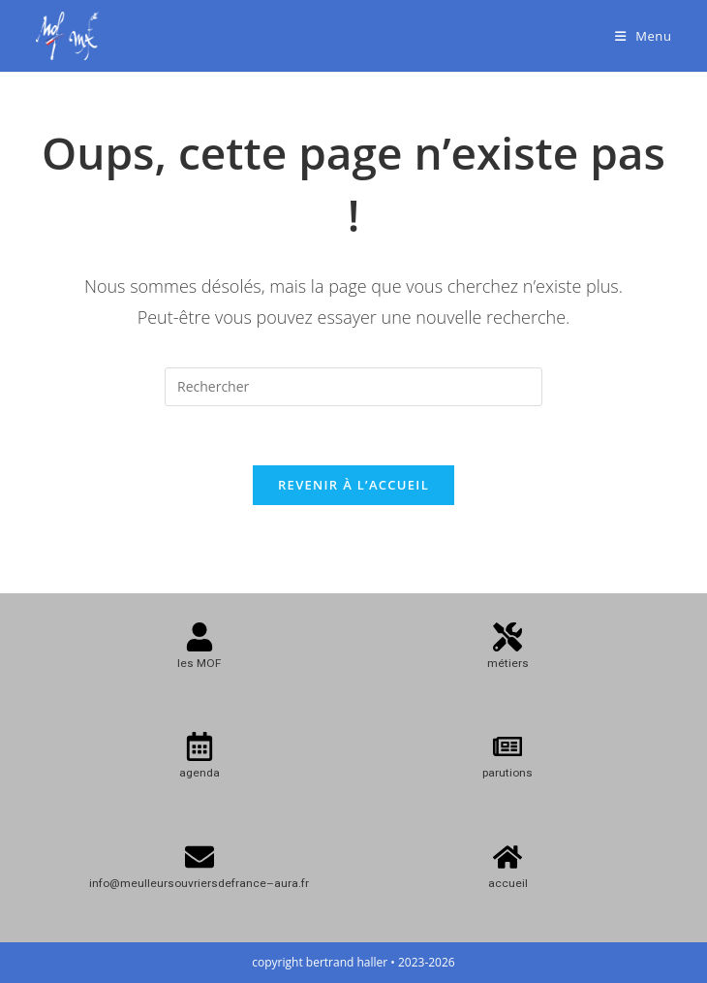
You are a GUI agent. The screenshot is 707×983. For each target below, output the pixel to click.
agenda (199, 772)
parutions (507, 772)
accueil (508, 883)
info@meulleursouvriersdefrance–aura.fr (199, 883)
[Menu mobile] (643, 36)
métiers (508, 663)
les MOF (199, 663)
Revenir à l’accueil (353, 484)
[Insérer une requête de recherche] (353, 386)
